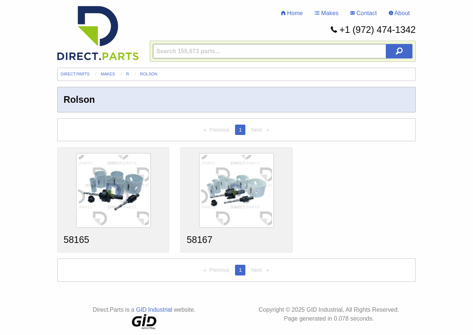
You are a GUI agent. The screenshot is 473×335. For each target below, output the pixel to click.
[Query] (282, 51)
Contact (363, 13)
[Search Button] (399, 51)
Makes (326, 13)
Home (292, 13)
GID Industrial (154, 310)
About (399, 13)
